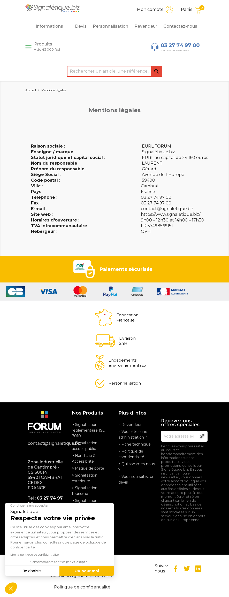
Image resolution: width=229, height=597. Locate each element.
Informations (52, 26)
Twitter (187, 568)
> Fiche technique (134, 444)
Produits (47, 46)
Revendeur (145, 26)
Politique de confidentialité (82, 587)
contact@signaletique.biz (46, 443)
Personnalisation (110, 26)
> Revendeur (130, 424)
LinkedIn (198, 568)
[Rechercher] (114, 71)
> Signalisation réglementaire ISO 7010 (88, 430)
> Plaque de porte (88, 468)
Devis (81, 26)
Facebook (175, 568)
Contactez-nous (180, 26)
